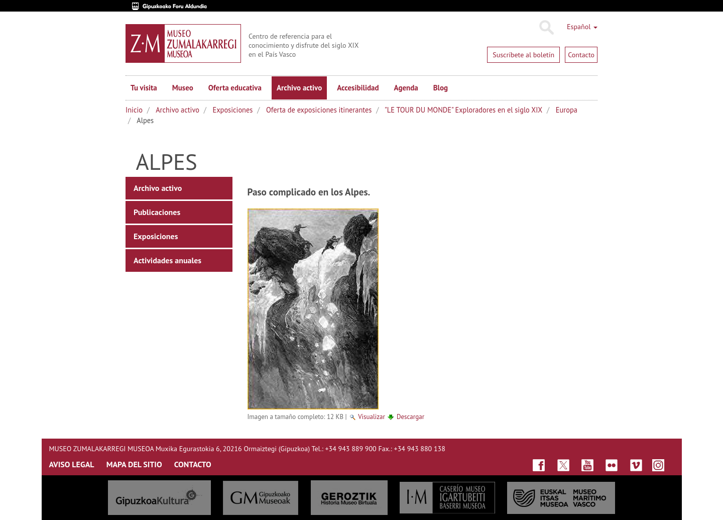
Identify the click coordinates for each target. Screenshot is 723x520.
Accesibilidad (358, 87)
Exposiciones (233, 110)
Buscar (546, 27)
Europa (566, 110)
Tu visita (144, 87)
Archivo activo (299, 87)
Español (582, 26)
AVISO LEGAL (71, 464)
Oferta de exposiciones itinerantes (319, 110)
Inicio (134, 110)
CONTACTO (192, 464)
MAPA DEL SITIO (134, 464)
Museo (182, 87)
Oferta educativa (235, 87)
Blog (440, 87)
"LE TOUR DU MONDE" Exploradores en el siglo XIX (463, 110)
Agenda (406, 87)
